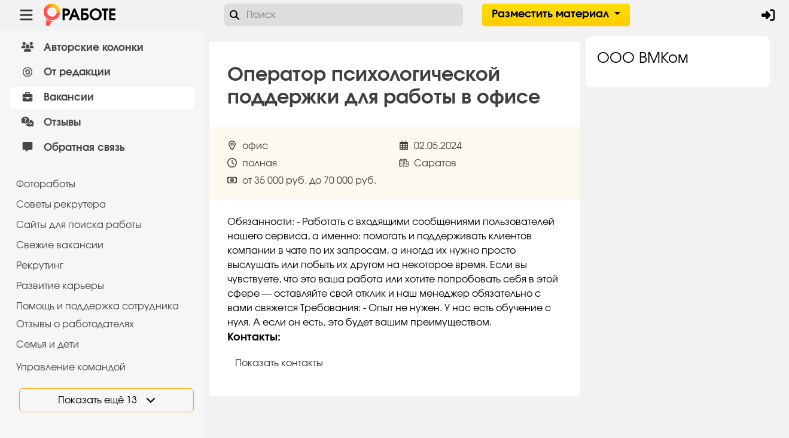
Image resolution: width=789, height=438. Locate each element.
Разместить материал (552, 14)
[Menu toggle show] (26, 15)
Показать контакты (279, 363)
